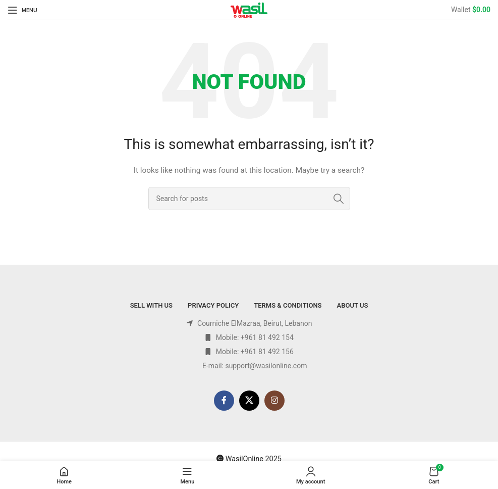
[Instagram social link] (274, 400)
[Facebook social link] (224, 400)
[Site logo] (249, 9)
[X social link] (249, 400)
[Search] (249, 198)
